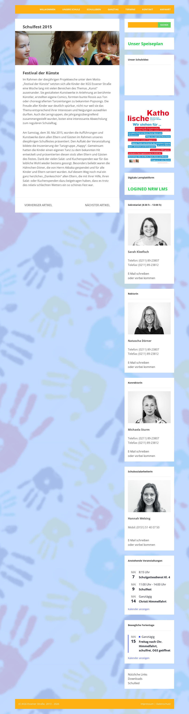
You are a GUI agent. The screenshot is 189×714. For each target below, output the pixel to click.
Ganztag (113, 9)
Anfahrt (165, 9)
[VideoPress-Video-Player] (149, 79)
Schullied (134, 683)
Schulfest (145, 589)
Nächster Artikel (97, 205)
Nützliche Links (137, 674)
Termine (130, 9)
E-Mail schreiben (138, 274)
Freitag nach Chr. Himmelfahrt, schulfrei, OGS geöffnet (154, 646)
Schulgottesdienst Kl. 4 (154, 577)
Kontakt (147, 9)
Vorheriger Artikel (38, 205)
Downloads (135, 679)
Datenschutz (163, 703)
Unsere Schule (71, 9)
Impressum (147, 703)
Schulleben (94, 9)
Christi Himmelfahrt (152, 601)
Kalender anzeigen (138, 609)
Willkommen (47, 9)
